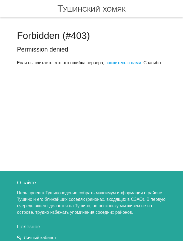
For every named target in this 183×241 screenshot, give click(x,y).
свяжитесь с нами (123, 62)
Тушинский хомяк (91, 8)
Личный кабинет (40, 237)
